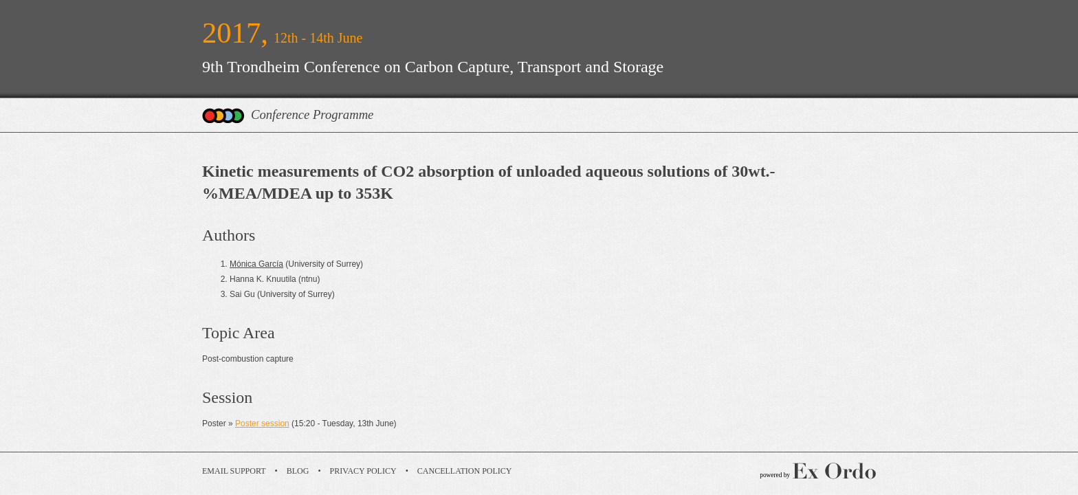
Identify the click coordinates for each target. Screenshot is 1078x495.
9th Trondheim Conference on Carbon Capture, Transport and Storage (432, 67)
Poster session (262, 423)
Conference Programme (312, 114)
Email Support (234, 471)
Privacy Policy (363, 471)
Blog (298, 471)
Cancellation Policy (464, 471)
